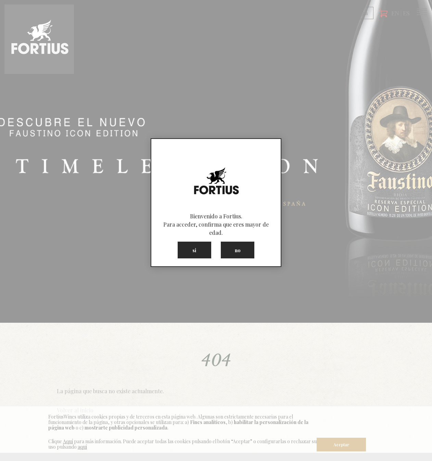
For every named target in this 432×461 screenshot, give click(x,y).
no (238, 250)
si (194, 250)
